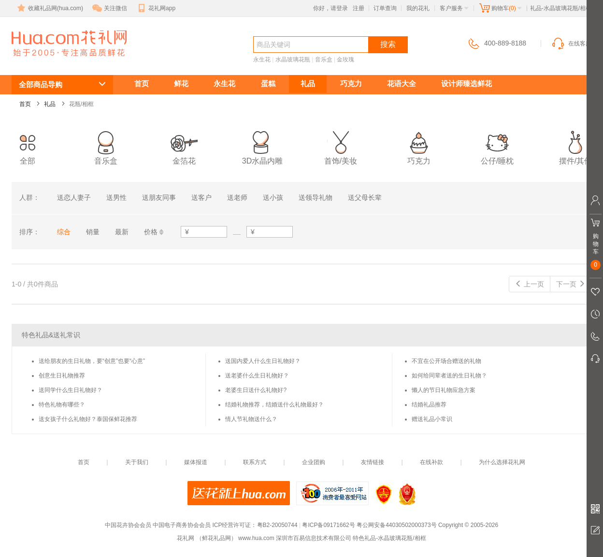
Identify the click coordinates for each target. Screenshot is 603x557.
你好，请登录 (330, 8)
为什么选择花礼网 (502, 462)
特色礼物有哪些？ (62, 404)
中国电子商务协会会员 (182, 525)
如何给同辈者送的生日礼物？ (449, 375)
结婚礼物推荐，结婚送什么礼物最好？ (274, 404)
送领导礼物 (315, 197)
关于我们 (136, 462)
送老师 (237, 197)
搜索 (388, 44)
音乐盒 (323, 59)
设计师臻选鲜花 (466, 83)
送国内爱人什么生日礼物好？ (263, 361)
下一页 (570, 284)
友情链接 (372, 462)
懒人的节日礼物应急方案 (443, 390)
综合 (64, 232)
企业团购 (313, 462)
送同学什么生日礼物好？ (70, 390)
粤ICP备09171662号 (328, 525)
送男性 (116, 197)
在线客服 (571, 43)
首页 (141, 83)
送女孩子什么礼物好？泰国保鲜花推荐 (88, 419)
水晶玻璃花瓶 (292, 59)
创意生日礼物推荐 (62, 375)
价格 (151, 232)
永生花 (262, 59)
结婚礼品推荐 (429, 404)
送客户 (201, 197)
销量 (93, 232)
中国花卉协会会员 (128, 525)
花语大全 (401, 83)
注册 (358, 8)
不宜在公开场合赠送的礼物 (446, 361)
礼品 (308, 83)
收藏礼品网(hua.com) (49, 8)
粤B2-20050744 (277, 525)
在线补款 (431, 462)
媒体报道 (195, 462)
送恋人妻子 (74, 197)
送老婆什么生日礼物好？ (257, 375)
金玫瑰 (345, 59)
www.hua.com (256, 538)
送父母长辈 (365, 197)
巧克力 (351, 83)
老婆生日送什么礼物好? (256, 390)
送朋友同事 (159, 197)
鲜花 (181, 83)
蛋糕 (268, 83)
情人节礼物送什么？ (251, 419)
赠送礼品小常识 (432, 419)
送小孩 (273, 197)
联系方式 (254, 462)
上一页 (529, 284)
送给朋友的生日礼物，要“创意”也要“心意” (92, 361)
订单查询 (385, 8)
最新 (122, 232)
